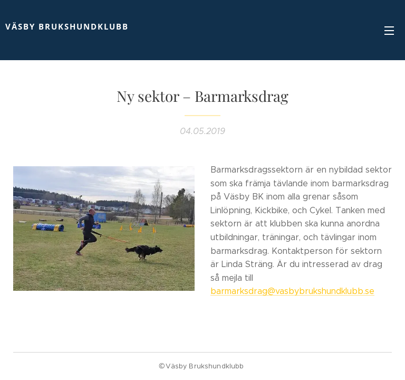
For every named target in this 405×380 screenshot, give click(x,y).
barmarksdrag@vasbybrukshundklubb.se (292, 291)
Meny (389, 30)
